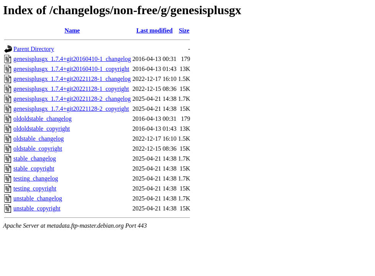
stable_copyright (33, 168)
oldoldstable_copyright (41, 128)
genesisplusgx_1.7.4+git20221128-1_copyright (71, 88)
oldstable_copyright (37, 148)
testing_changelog (35, 178)
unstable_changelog (37, 198)
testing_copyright (34, 188)
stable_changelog (34, 158)
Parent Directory (33, 49)
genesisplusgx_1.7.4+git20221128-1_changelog (72, 79)
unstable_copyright (37, 208)
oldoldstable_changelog (42, 118)
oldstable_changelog (38, 138)
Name (72, 30)
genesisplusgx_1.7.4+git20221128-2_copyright (71, 108)
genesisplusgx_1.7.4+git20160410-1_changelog (72, 59)
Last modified (154, 30)
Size (184, 30)
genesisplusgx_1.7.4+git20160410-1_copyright (71, 69)
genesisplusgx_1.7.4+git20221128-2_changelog (72, 98)
